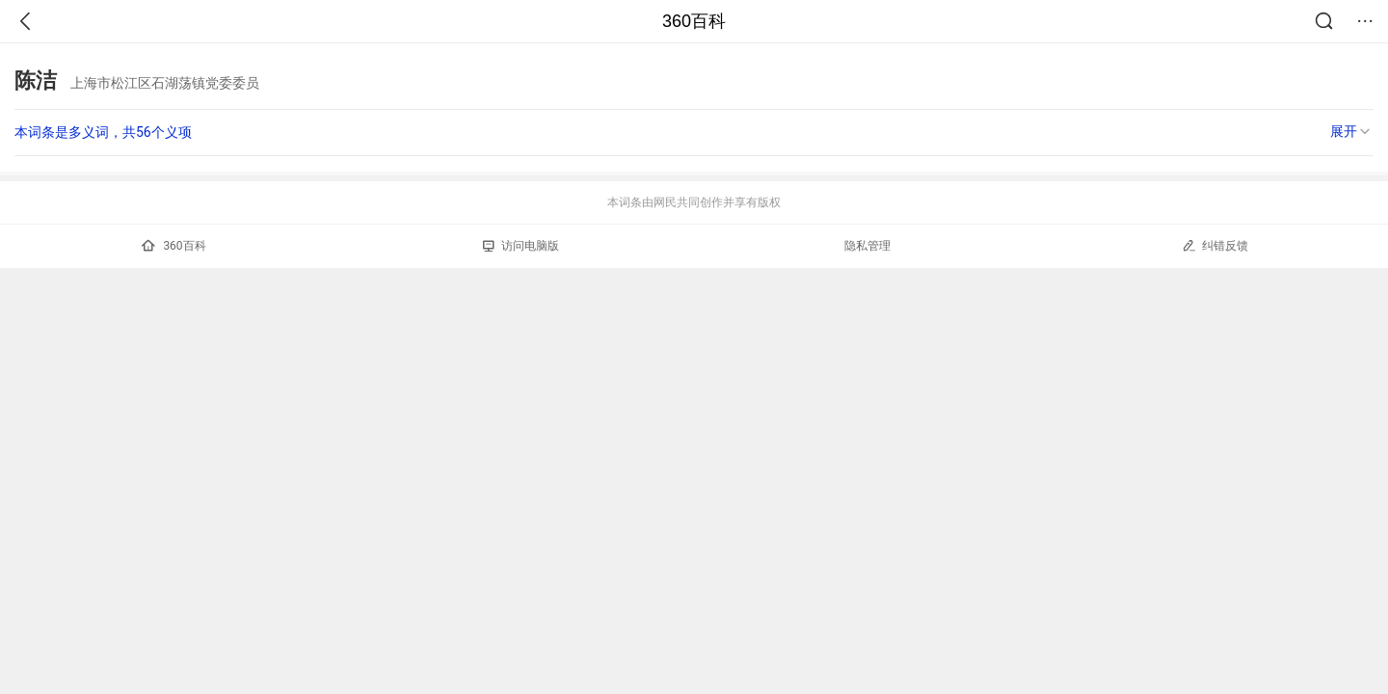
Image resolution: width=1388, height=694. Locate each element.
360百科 (694, 21)
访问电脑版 (521, 246)
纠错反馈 (1215, 245)
